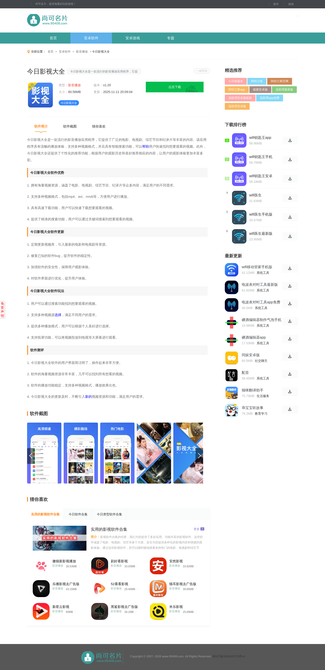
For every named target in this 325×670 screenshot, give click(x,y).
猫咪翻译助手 (252, 390)
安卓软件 (91, 38)
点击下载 (174, 87)
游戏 (291, 4)
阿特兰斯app (236, 89)
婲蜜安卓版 (260, 89)
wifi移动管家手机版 (257, 267)
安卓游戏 (132, 38)
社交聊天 (261, 361)
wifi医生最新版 (260, 233)
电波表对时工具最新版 (260, 284)
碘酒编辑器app (254, 337)
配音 (245, 373)
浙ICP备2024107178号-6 (228, 656)
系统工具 (263, 273)
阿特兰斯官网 (279, 81)
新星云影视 (60, 607)
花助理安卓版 (237, 106)
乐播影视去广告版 (65, 584)
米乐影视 (176, 607)
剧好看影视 (119, 561)
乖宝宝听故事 (252, 408)
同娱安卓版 (251, 355)
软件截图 (70, 126)
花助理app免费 (269, 98)
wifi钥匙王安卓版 (260, 176)
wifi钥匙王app (260, 138)
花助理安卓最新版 (240, 98)
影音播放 (82, 51)
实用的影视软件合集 (45, 514)
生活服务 (263, 396)
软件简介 (41, 126)
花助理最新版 (284, 89)
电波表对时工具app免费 (261, 302)
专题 (170, 38)
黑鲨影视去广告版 (124, 607)
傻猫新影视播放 (64, 561)
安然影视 (176, 561)
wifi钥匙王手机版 (260, 157)
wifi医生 (255, 195)
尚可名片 (72, 20)
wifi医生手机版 (260, 214)
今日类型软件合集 (109, 514)
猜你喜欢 (99, 126)
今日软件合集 (78, 514)
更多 (199, 528)
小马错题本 (235, 81)
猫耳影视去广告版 (182, 584)
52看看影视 (119, 584)
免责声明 (2, 310)
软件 (276, 4)
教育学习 (261, 413)
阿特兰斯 (257, 81)
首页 (53, 38)
